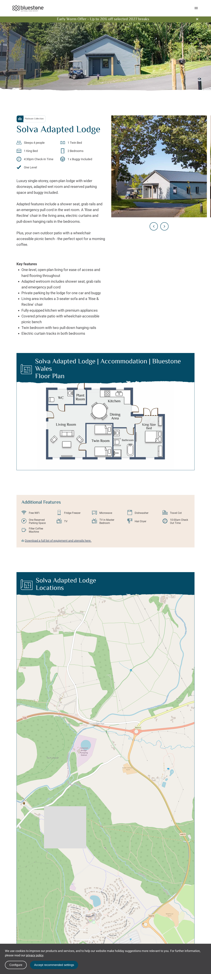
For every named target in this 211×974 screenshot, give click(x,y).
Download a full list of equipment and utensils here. (56, 540)
